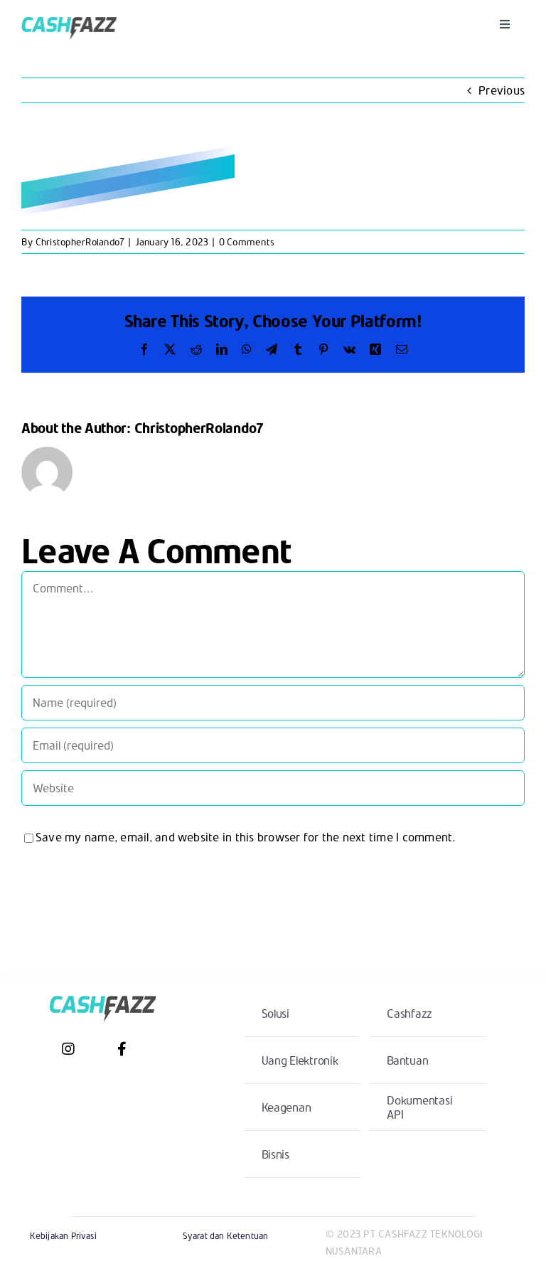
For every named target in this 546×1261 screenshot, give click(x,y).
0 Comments (246, 241)
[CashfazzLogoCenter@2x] (69, 13)
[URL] (273, 788)
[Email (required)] (273, 745)
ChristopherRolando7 (80, 241)
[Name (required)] (273, 702)
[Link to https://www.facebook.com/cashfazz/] (122, 1049)
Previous (501, 90)
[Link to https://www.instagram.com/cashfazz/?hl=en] (68, 1049)
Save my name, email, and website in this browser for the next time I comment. (246, 836)
